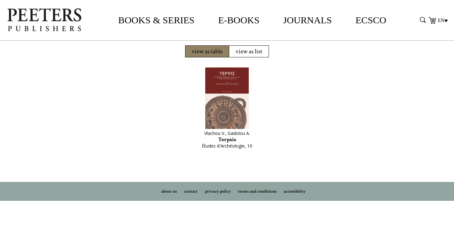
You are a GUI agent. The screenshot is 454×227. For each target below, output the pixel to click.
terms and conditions (257, 191)
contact (191, 191)
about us (169, 191)
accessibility (295, 191)
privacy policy (218, 191)
